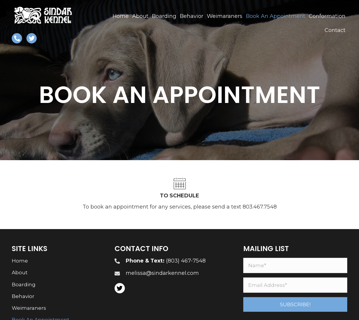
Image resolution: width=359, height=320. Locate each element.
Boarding (24, 285)
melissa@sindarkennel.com (162, 273)
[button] (295, 304)
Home (20, 261)
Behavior (23, 296)
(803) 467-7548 (186, 261)
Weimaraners (29, 308)
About (20, 273)
